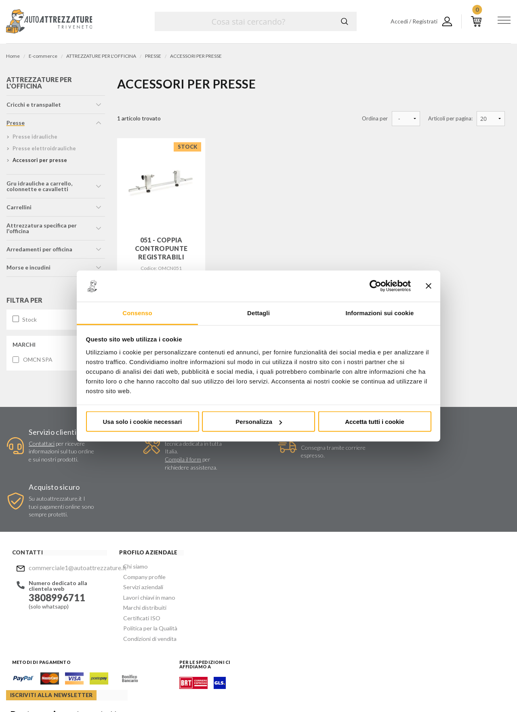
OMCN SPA (37, 361)
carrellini (18, 209)
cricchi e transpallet (33, 106)
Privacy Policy (315, 603)
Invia (358, 579)
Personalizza (258, 421)
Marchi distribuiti (136, 559)
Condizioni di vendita (141, 589)
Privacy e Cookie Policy (281, 690)
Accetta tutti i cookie (374, 421)
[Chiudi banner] (428, 286)
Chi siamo (127, 521)
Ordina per (375, 118)
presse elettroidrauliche (44, 150)
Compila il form (175, 461)
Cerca (344, 21)
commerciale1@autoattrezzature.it (63, 522)
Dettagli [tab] (258, 312)
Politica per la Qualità (141, 579)
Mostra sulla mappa (425, 578)
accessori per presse (39, 162)
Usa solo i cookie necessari (142, 421)
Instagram (285, 642)
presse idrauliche (34, 139)
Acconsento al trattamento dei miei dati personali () (316, 599)
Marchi (23, 346)
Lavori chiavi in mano (140, 550)
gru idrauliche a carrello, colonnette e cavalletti (39, 188)
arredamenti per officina (39, 251)
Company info (213, 690)
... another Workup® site (481, 691)
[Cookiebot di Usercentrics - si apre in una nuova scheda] (375, 286)
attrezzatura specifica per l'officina (41, 230)
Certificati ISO (133, 569)
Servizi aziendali (134, 540)
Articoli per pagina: (450, 118)
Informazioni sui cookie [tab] (380, 312)
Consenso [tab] (137, 312)
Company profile (135, 530)
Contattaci (41, 441)
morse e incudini (28, 269)
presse (15, 125)
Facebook (269, 642)
